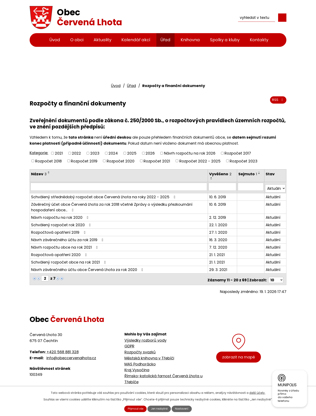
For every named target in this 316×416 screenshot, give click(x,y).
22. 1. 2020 (219, 223)
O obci (76, 40)
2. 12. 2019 (218, 215)
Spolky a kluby (225, 40)
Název (39, 174)
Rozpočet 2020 (120, 160)
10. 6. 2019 (218, 195)
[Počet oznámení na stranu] (275, 276)
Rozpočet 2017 (237, 153)
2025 (131, 153)
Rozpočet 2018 (48, 160)
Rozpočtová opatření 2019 (59, 230)
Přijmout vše (131, 408)
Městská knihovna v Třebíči (149, 354)
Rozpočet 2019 (84, 160)
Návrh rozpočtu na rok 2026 (189, 153)
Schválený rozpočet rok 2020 (61, 223)
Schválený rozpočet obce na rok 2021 (69, 260)
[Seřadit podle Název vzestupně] (49, 172)
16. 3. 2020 (219, 238)
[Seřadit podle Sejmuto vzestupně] (260, 172)
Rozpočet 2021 (157, 160)
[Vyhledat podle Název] (119, 187)
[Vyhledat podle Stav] (275, 187)
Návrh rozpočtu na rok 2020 (60, 215)
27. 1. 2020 (219, 230)
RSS (277, 102)
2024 (113, 153)
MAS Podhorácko (140, 360)
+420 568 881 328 (62, 348)
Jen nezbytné (160, 408)
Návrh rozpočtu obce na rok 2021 (65, 245)
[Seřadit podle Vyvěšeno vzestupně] (212, 178)
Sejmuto (248, 174)
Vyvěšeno (221, 174)
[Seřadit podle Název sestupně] (49, 173)
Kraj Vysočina (136, 366)
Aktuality (102, 40)
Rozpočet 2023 (243, 160)
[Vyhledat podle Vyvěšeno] (223, 187)
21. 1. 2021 (217, 252)
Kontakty (259, 40)
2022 (76, 153)
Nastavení (186, 408)
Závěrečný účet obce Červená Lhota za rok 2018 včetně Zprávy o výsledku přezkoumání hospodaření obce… (111, 205)
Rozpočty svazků (140, 348)
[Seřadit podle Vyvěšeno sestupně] (212, 179)
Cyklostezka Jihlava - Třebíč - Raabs (158, 384)
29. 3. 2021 (219, 267)
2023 (94, 153)
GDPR (129, 342)
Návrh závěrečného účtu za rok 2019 (68, 238)
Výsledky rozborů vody (145, 336)
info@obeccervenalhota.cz (71, 354)
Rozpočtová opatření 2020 (59, 252)
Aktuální (273, 195)
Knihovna (190, 40)
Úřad (165, 40)
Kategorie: (39, 152)
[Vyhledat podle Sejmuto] (251, 187)
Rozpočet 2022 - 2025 (200, 160)
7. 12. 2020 (219, 245)
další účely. (257, 392)
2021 (59, 153)
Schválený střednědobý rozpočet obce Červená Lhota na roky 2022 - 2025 (104, 195)
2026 (150, 153)
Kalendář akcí (135, 40)
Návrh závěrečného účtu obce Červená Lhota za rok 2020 (88, 267)
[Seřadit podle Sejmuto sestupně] (260, 173)
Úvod (54, 40)
